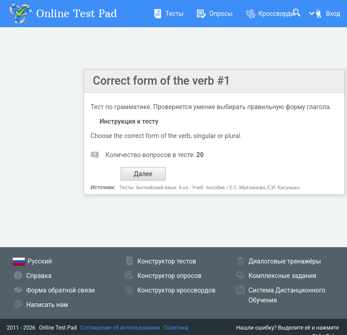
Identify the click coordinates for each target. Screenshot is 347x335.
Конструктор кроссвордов (176, 290)
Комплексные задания (282, 275)
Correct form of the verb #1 (161, 80)
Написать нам (47, 304)
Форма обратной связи (60, 290)
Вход (327, 13)
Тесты (168, 13)
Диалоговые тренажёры (285, 261)
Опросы (215, 13)
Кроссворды (270, 13)
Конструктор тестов (166, 261)
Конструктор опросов (169, 275)
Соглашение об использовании (120, 328)
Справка (39, 275)
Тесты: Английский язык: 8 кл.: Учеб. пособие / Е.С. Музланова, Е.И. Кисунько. (210, 188)
